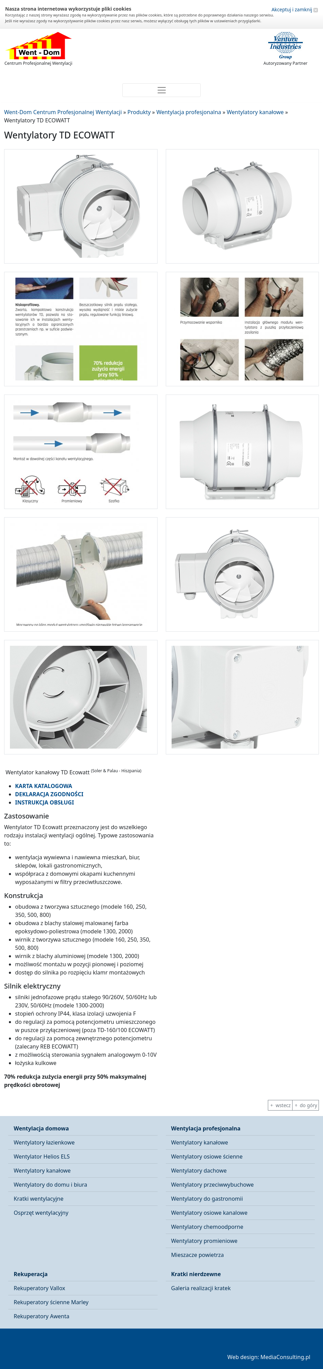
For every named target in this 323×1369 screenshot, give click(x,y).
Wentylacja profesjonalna (206, 1128)
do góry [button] (305, 1105)
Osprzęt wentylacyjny (41, 1212)
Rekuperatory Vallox (39, 1288)
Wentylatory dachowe (199, 1170)
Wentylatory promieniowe (204, 1241)
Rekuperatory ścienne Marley (51, 1302)
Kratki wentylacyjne (38, 1198)
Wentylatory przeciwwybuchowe (212, 1184)
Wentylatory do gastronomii (207, 1198)
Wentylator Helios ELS (42, 1156)
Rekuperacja (31, 1274)
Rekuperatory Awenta (41, 1316)
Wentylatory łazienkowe (44, 1142)
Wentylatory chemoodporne (207, 1227)
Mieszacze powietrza (197, 1255)
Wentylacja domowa (41, 1128)
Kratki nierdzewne (196, 1274)
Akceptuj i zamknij (295, 9)
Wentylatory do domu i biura (50, 1184)
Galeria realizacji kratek (201, 1288)
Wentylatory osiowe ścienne (207, 1156)
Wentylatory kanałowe (42, 1170)
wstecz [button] (280, 1105)
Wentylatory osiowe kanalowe (209, 1212)
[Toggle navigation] (161, 90)
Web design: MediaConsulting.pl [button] (268, 1357)
